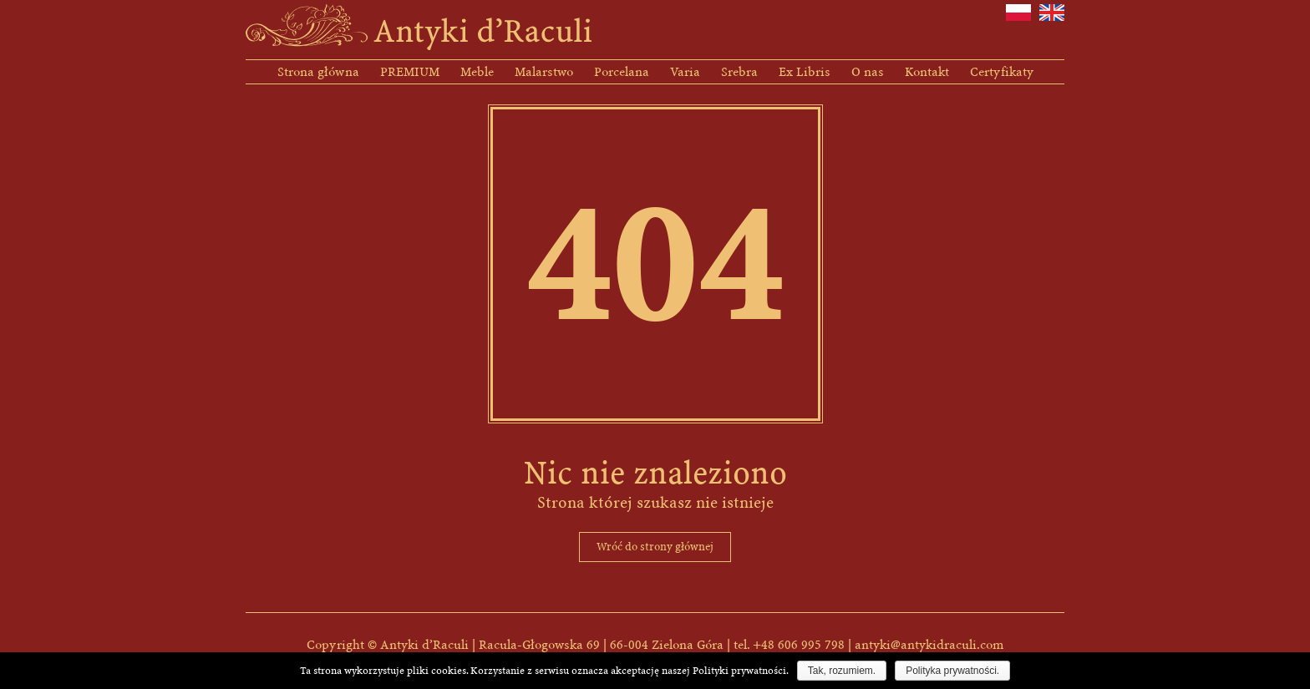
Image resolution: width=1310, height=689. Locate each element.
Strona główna (318, 71)
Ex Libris (804, 71)
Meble (477, 71)
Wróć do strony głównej (655, 547)
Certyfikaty (1001, 71)
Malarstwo (544, 71)
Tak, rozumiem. (842, 670)
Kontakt (927, 71)
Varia (685, 71)
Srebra (739, 71)
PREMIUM (409, 71)
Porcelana (621, 71)
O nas (867, 71)
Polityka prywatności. (952, 670)
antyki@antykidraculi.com (929, 644)
